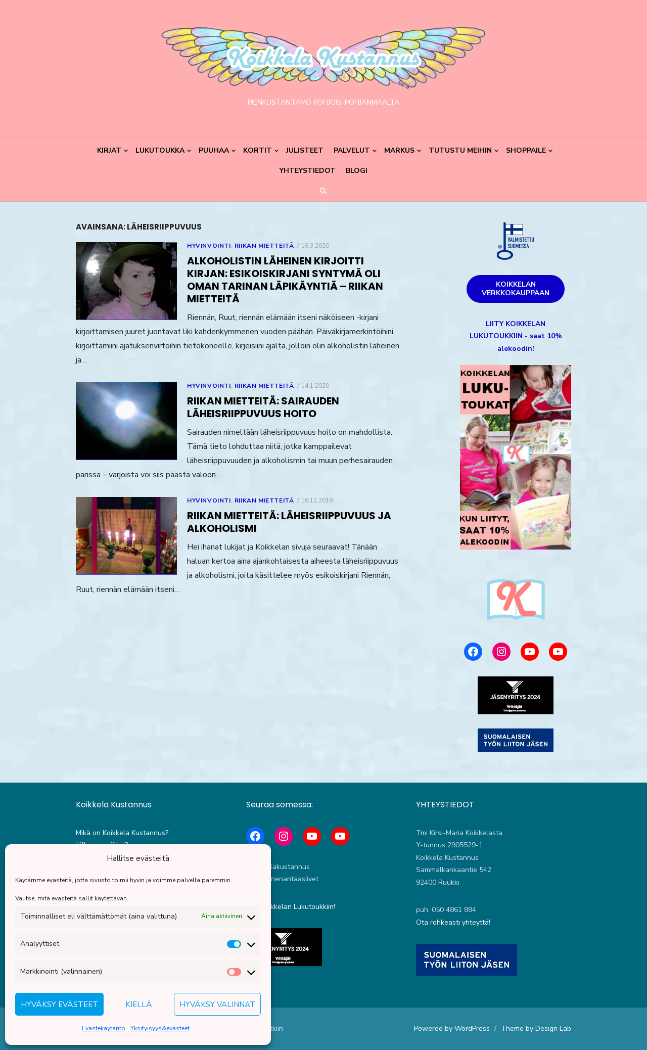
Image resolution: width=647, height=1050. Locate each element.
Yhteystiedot (308, 170)
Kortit (257, 150)
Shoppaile (526, 150)
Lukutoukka (159, 150)
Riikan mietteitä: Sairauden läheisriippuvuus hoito (263, 407)
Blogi (356, 170)
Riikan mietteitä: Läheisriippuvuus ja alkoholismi (289, 522)
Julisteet (305, 150)
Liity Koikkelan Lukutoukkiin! (290, 906)
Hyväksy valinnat (217, 1004)
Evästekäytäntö (103, 1028)
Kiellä (138, 1004)
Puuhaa (214, 150)
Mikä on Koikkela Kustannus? (122, 833)
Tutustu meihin (460, 150)
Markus (399, 150)
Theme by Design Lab (536, 1028)
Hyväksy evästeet (59, 1004)
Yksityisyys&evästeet (160, 1028)
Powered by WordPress (452, 1028)
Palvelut (352, 150)
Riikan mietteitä (264, 246)
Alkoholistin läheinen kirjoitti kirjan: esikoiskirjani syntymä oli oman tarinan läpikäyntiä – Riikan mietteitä (285, 280)
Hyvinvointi (209, 246)
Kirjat (109, 150)
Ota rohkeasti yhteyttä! (453, 922)
